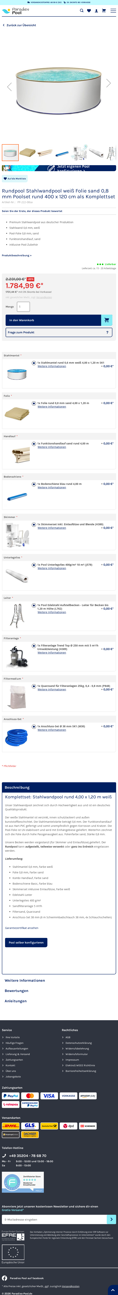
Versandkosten (44, 306)
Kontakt (10, 1074)
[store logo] (15, 10)
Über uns (11, 1080)
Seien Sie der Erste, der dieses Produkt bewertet (32, 220)
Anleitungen (16, 1010)
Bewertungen (16, 1000)
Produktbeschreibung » (17, 264)
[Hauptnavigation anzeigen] (113, 11)
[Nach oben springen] (113, 1290)
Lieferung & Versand (18, 1063)
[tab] (59, 796)
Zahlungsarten (14, 1068)
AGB (68, 1046)
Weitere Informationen (52, 375)
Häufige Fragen (14, 1052)
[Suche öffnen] (81, 10)
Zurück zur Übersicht (21, 25)
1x (74, 371)
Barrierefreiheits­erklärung (81, 1080)
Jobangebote (13, 1085)
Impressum (72, 1068)
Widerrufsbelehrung (77, 1057)
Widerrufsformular (77, 1063)
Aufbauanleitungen (17, 1057)
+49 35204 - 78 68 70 (27, 1165)
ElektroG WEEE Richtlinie (80, 1074)
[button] (9, 87)
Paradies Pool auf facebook (23, 1287)
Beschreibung (17, 796)
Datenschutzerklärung (79, 1052)
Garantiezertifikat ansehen (21, 937)
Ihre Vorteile (13, 1046)
